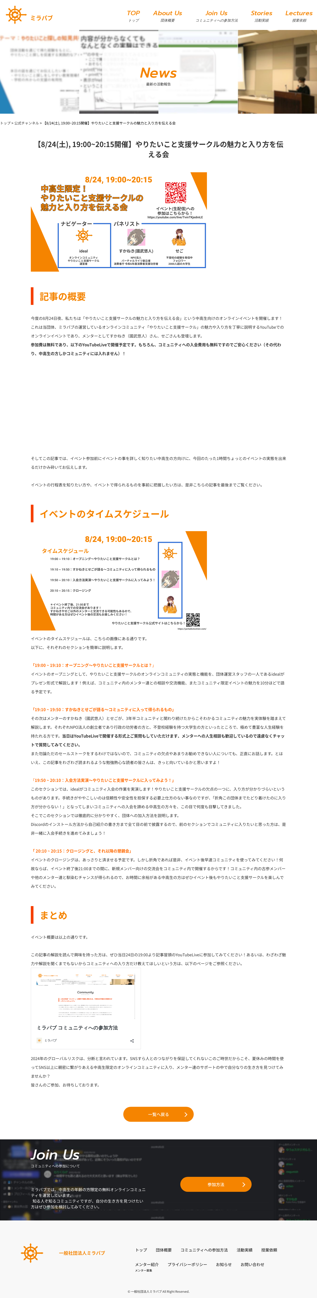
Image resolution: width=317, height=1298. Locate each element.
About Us (167, 15)
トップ (141, 1250)
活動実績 (244, 1250)
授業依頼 (269, 1250)
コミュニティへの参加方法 (204, 1250)
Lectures (299, 15)
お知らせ (224, 1264)
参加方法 (216, 1184)
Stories (261, 15)
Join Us (216, 15)
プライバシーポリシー (187, 1264)
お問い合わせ (253, 1264)
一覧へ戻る (158, 1114)
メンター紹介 (147, 1264)
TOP (133, 15)
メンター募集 (143, 1270)
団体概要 (164, 1250)
